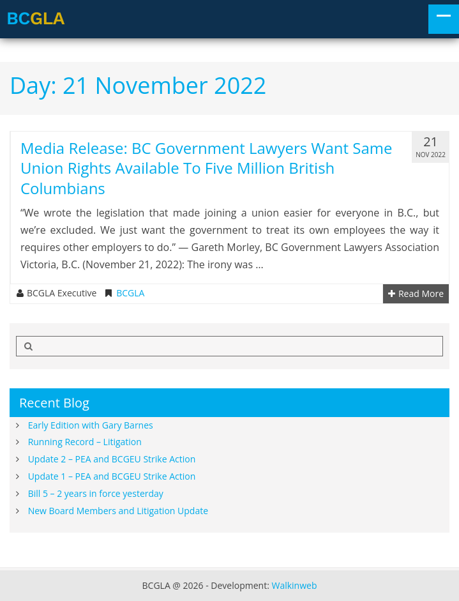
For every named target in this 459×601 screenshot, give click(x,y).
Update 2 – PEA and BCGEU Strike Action (112, 459)
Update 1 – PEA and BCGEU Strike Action (112, 476)
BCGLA (130, 293)
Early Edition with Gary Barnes (90, 425)
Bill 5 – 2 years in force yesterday (95, 493)
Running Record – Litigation (85, 442)
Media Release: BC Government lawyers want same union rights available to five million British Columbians (206, 167)
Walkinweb (294, 585)
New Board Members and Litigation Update (118, 511)
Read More (416, 294)
